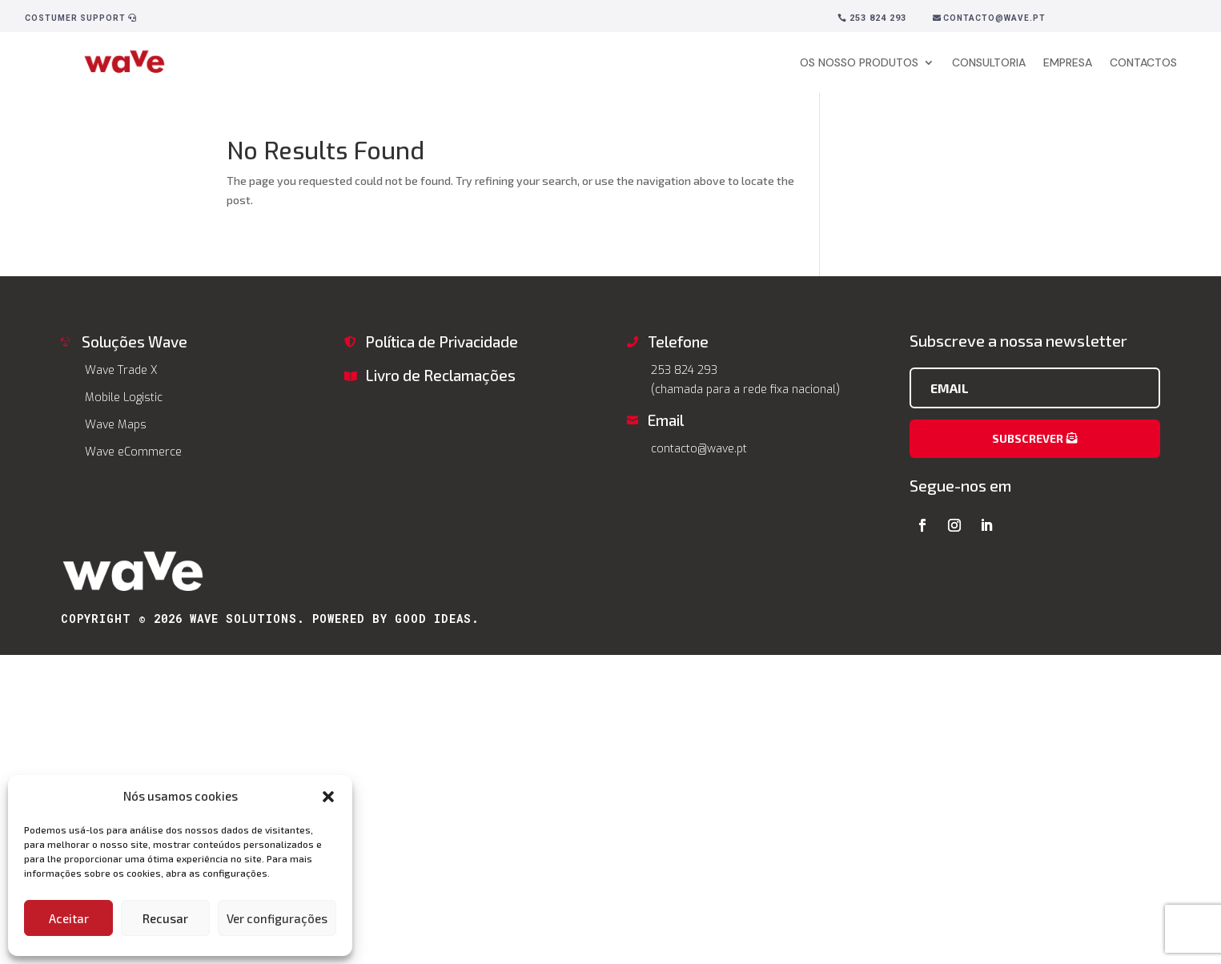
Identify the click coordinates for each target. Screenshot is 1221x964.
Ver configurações (277, 918)
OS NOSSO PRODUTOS (859, 62)
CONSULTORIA (989, 62)
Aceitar (69, 918)
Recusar (165, 918)
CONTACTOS (1143, 62)
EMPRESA (1067, 62)
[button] (328, 797)
